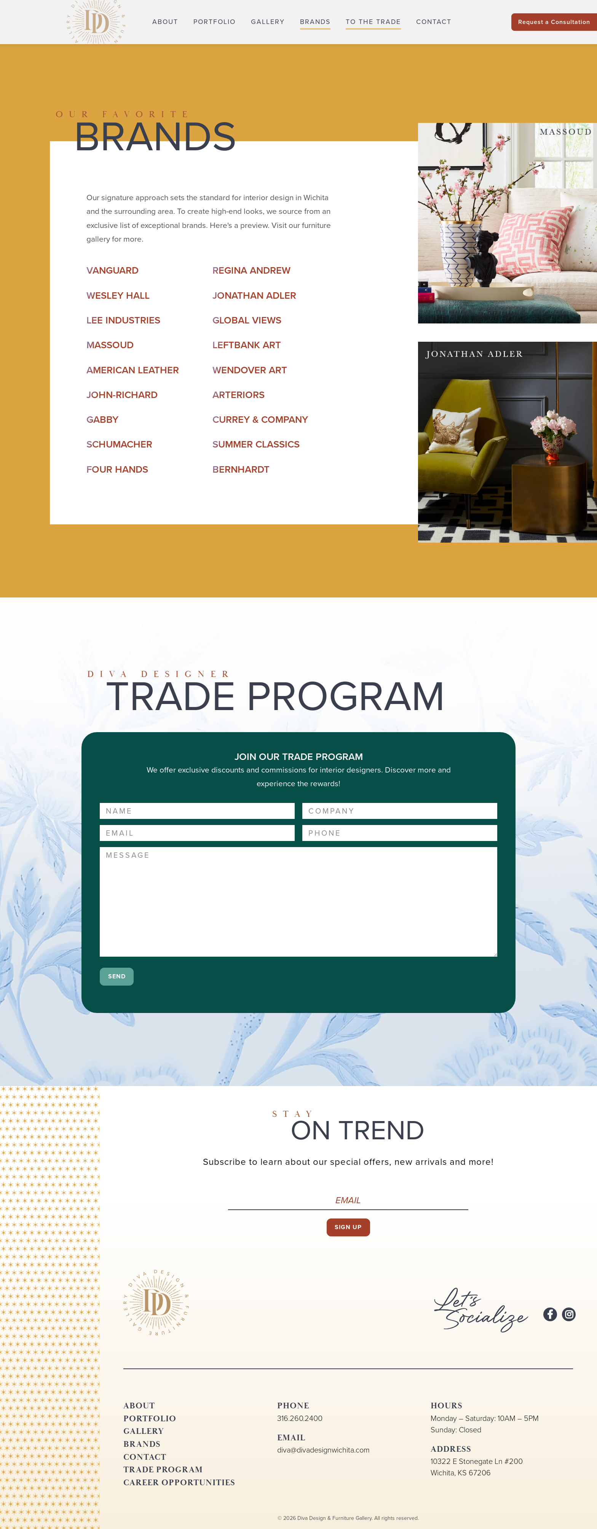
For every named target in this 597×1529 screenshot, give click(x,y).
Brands (315, 22)
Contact (434, 22)
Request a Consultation (554, 22)
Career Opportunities (179, 1482)
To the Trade (373, 22)
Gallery (268, 22)
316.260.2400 (299, 1418)
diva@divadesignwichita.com (323, 1450)
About (165, 22)
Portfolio (214, 22)
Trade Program (163, 1469)
